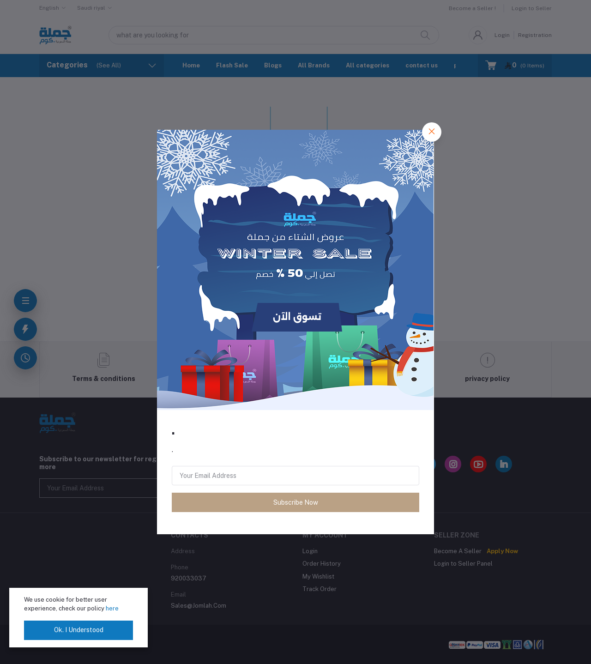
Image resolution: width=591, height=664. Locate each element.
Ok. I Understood (78, 630)
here (112, 608)
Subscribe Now (295, 502)
